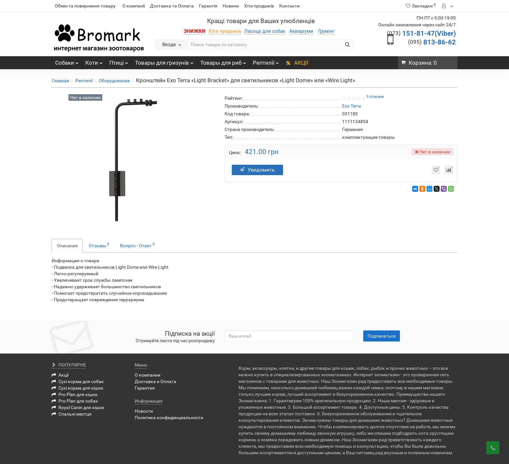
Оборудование (114, 80)
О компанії (133, 5)
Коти (94, 61)
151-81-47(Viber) (421, 33)
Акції (60, 375)
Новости (144, 411)
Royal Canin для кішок (78, 407)
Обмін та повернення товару (85, 5)
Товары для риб (223, 61)
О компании (147, 375)
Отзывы (99, 245)
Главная (60, 80)
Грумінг (326, 31)
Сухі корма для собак (78, 381)
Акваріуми (301, 31)
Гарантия (145, 388)
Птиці (118, 61)
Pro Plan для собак (75, 401)
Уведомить (257, 170)
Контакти (289, 5)
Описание (67, 245)
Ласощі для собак (264, 31)
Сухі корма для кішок (78, 388)
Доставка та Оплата (172, 5)
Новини (231, 5)
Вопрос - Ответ (137, 245)
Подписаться (381, 336)
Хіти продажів (259, 5)
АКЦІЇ (297, 62)
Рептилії (266, 61)
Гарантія (208, 5)
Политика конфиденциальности (169, 417)
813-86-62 (432, 42)
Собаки (67, 61)
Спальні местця (72, 414)
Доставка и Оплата (155, 381)
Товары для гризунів (164, 61)
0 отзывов (375, 97)
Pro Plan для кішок (75, 394)
